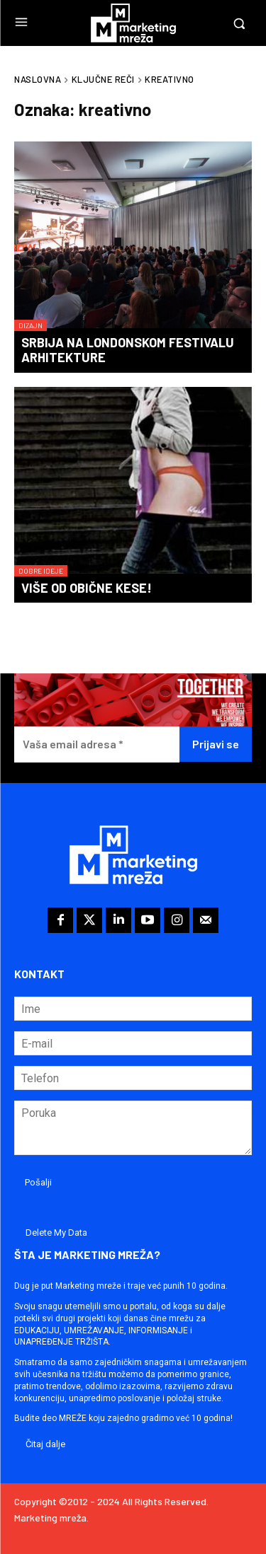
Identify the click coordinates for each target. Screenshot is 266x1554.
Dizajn (30, 325)
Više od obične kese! (86, 588)
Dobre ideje (40, 571)
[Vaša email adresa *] (96, 744)
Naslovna (37, 79)
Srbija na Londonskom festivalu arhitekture (127, 350)
